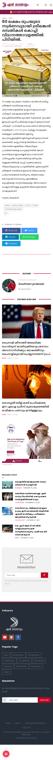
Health (6, 672)
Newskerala (39, 661)
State (17, 538)
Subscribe (44, 700)
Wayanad (8, 666)
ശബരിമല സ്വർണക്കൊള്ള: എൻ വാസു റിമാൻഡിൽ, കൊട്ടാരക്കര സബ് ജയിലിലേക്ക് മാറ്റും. (30, 496)
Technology (20, 520)
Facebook (11, 230)
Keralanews (36, 666)
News (30, 44)
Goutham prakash (13, 46)
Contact (26, 728)
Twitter (29, 230)
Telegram (11, 243)
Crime (35, 205)
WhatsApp (29, 237)
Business (18, 488)
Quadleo (32, 738)
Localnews (19, 502)
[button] (2, 12)
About (18, 723)
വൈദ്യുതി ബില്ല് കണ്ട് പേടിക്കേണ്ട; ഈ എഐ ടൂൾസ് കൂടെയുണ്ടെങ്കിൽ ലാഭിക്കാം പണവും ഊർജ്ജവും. (25, 406)
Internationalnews (13, 209)
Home (4, 18)
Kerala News (17, 205)
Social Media (24, 661)
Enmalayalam (34, 655)
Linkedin (10, 237)
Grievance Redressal (35, 723)
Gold (28, 205)
